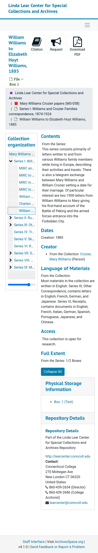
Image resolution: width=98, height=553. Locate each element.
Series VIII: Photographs (32, 260)
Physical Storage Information (63, 386)
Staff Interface (34, 542)
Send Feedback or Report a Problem (57, 547)
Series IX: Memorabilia (31, 267)
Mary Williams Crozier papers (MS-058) (50, 103)
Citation (37, 44)
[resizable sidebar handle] (21, 284)
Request (56, 44)
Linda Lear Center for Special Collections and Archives (37, 8)
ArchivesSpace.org (69, 542)
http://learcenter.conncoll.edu (67, 456)
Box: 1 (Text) (63, 402)
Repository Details (65, 418)
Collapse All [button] (53, 372)
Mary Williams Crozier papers (31, 154)
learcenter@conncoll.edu (69, 503)
